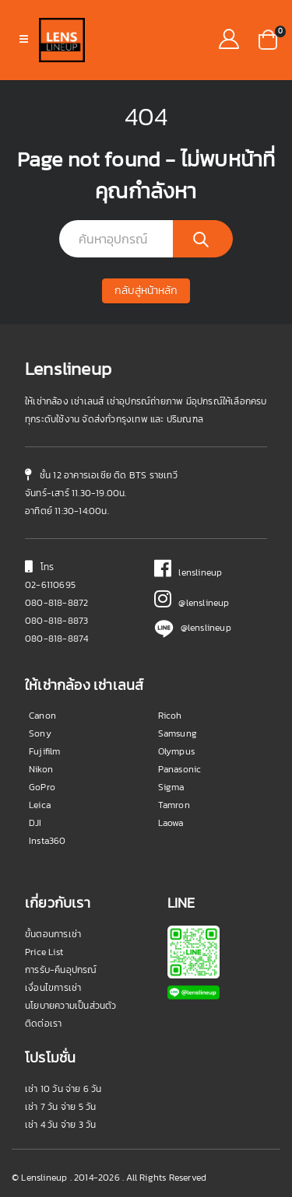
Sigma (171, 787)
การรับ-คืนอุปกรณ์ (61, 970)
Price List (44, 952)
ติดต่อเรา (43, 1024)
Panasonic (180, 769)
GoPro (42, 787)
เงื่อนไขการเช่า (53, 988)
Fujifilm (45, 751)
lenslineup (188, 572)
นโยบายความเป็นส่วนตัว (71, 1006)
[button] (268, 38)
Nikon (41, 769)
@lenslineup (192, 603)
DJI (35, 823)
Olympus (176, 751)
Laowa (171, 823)
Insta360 (47, 841)
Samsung (177, 733)
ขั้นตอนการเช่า (53, 934)
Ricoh (170, 716)
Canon (42, 716)
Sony (40, 733)
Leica (40, 805)
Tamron (174, 805)
